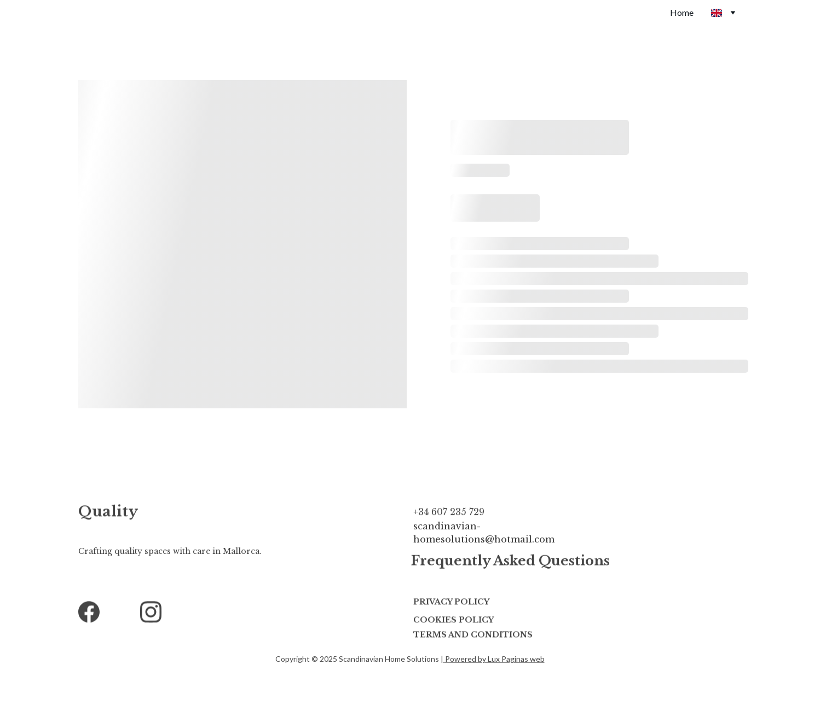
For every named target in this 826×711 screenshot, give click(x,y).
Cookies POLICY (453, 621)
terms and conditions (473, 635)
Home (682, 12)
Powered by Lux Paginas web (495, 659)
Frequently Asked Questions (510, 562)
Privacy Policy (451, 603)
